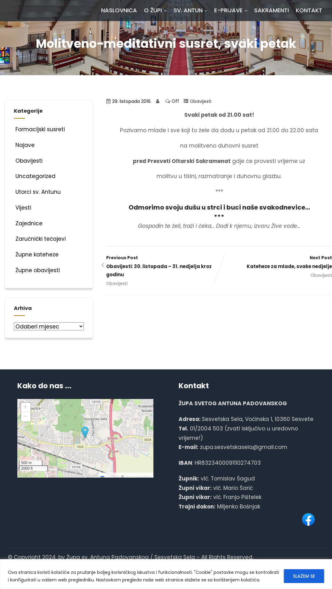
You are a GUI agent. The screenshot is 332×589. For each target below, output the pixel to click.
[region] (166, 574)
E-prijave (230, 10)
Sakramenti (271, 10)
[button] (85, 432)
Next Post (275, 263)
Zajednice (28, 223)
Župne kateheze (36, 254)
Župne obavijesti (37, 270)
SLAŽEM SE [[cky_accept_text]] (304, 576)
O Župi (155, 10)
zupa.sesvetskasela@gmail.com (243, 447)
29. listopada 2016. (132, 101)
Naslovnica (119, 10)
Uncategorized (34, 176)
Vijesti (22, 207)
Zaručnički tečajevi (40, 239)
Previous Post (162, 267)
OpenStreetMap (138, 477)
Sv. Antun (190, 10)
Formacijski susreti (39, 129)
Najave (24, 145)
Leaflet (108, 477)
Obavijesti (200, 101)
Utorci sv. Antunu (37, 192)
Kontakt (309, 10)
